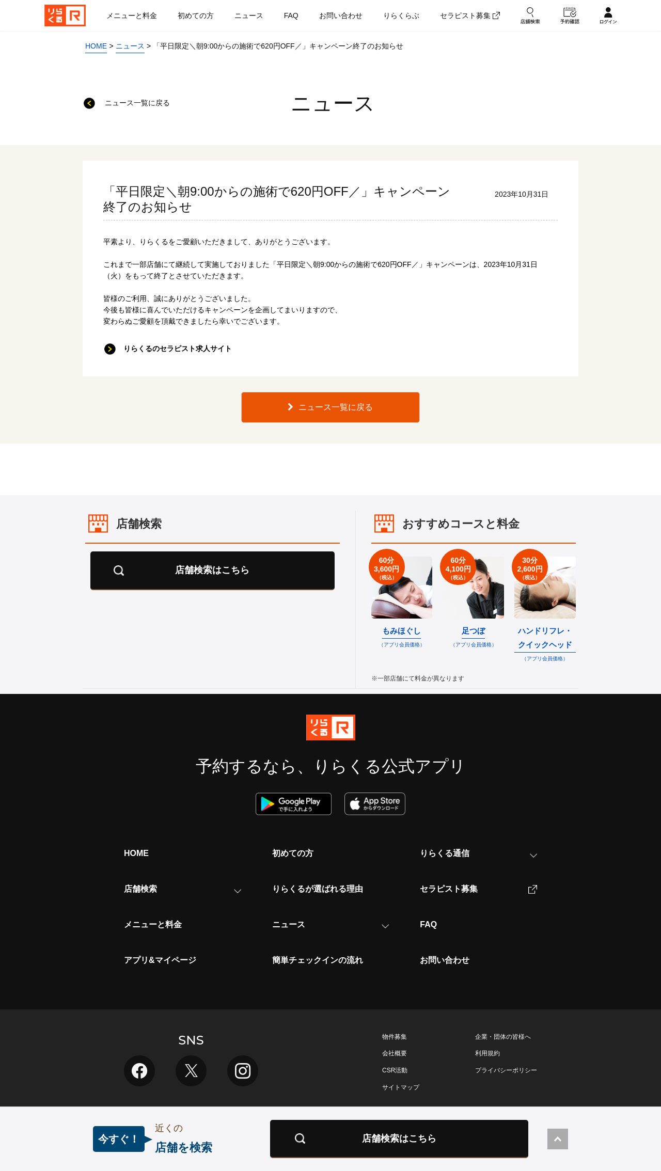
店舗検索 (182, 888)
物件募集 (394, 1036)
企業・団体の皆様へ (503, 1036)
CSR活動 (394, 1070)
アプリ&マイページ (160, 960)
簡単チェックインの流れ (317, 960)
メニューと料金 (153, 924)
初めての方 (292, 853)
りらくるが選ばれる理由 (317, 888)
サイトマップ (400, 1087)
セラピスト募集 (478, 889)
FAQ (428, 924)
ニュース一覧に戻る (330, 407)
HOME (136, 853)
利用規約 (487, 1053)
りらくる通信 (478, 853)
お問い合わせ (444, 960)
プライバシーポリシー (506, 1070)
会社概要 (394, 1053)
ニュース (330, 924)
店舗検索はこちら (212, 570)
